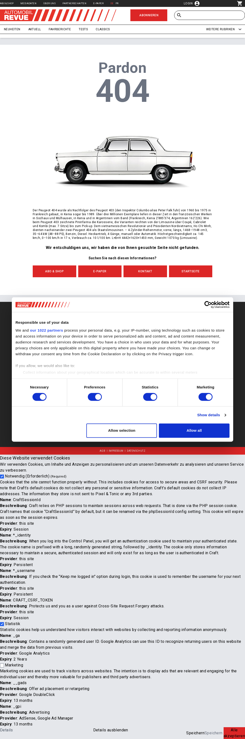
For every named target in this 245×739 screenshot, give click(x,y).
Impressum (116, 450)
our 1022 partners (46, 330)
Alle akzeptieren (234, 733)
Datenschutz (136, 450)
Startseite (191, 271)
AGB (102, 450)
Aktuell (34, 29)
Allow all (194, 431)
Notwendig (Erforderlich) (35, 476)
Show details (208, 415)
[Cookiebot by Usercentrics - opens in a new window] (208, 304)
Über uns (49, 3)
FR (117, 3)
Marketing (14, 665)
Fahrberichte (60, 29)
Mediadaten (28, 3)
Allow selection (122, 431)
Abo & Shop (7, 3)
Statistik (12, 623)
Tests (83, 29)
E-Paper (98, 3)
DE (112, 3)
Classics (103, 29)
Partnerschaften (74, 3)
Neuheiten (12, 29)
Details (6, 730)
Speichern (195, 733)
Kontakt (145, 271)
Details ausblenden (110, 730)
